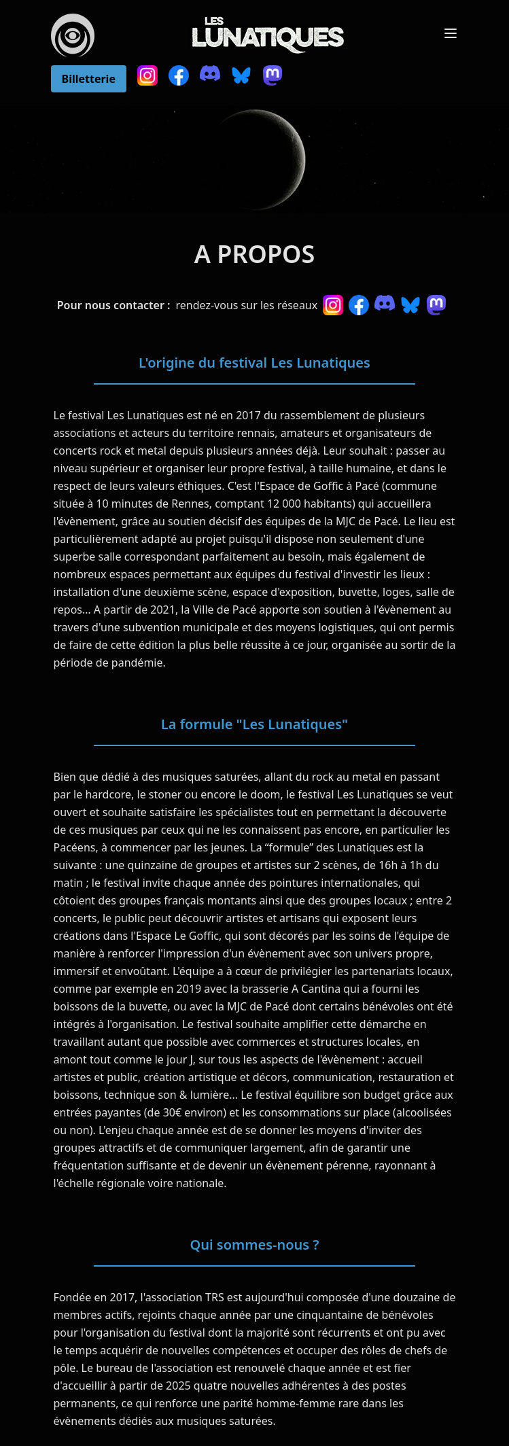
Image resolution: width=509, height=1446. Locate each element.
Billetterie (89, 78)
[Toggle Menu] (450, 33)
